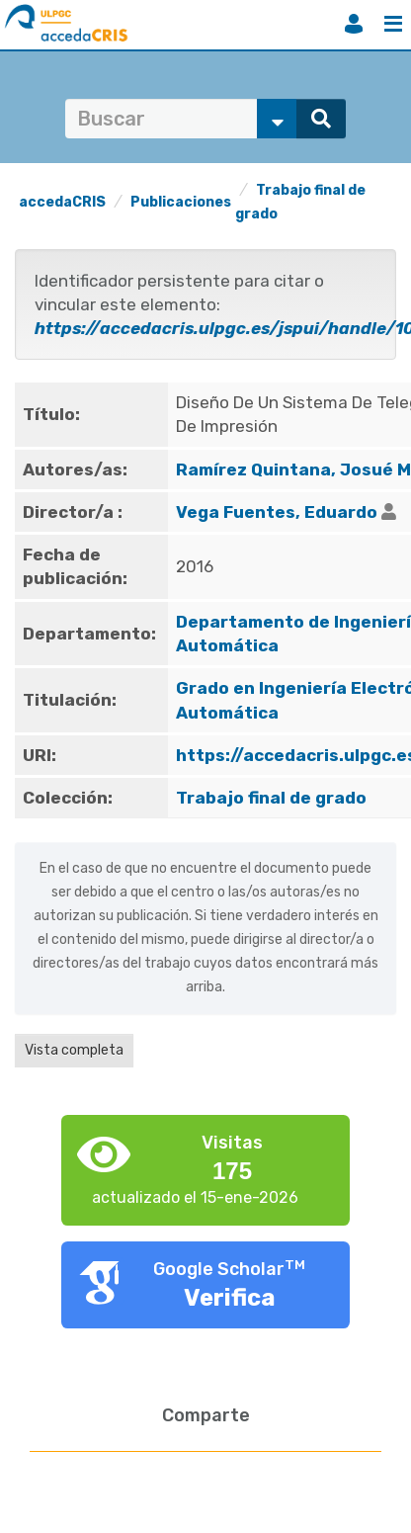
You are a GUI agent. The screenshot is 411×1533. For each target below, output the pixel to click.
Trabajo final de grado (271, 798)
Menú (393, 24)
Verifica (230, 1298)
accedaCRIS (62, 202)
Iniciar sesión (354, 24)
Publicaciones (180, 202)
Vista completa (74, 1050)
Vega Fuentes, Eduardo (276, 512)
